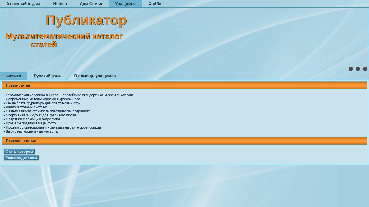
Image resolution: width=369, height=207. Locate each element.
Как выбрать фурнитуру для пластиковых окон (43, 103)
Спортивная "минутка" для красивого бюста (41, 115)
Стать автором (19, 151)
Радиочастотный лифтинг (26, 107)
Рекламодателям (21, 158)
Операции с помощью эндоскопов (33, 119)
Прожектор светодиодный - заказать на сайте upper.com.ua (53, 127)
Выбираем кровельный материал (32, 131)
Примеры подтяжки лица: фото (31, 123)
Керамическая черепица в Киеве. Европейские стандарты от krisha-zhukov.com (69, 95)
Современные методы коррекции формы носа (43, 99)
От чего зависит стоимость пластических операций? (48, 111)
